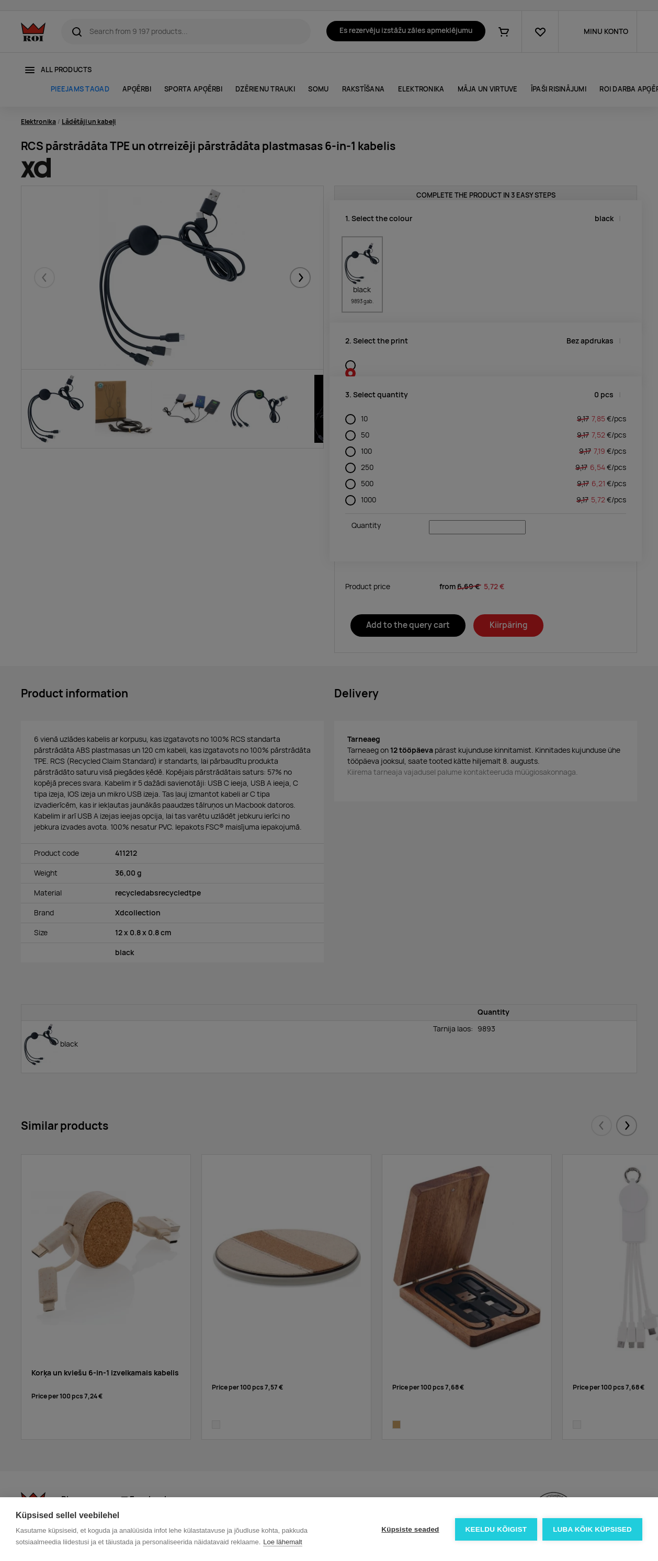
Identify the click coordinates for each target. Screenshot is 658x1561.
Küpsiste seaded (410, 1529)
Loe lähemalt (282, 1542)
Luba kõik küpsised (592, 1529)
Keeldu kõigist (496, 1529)
